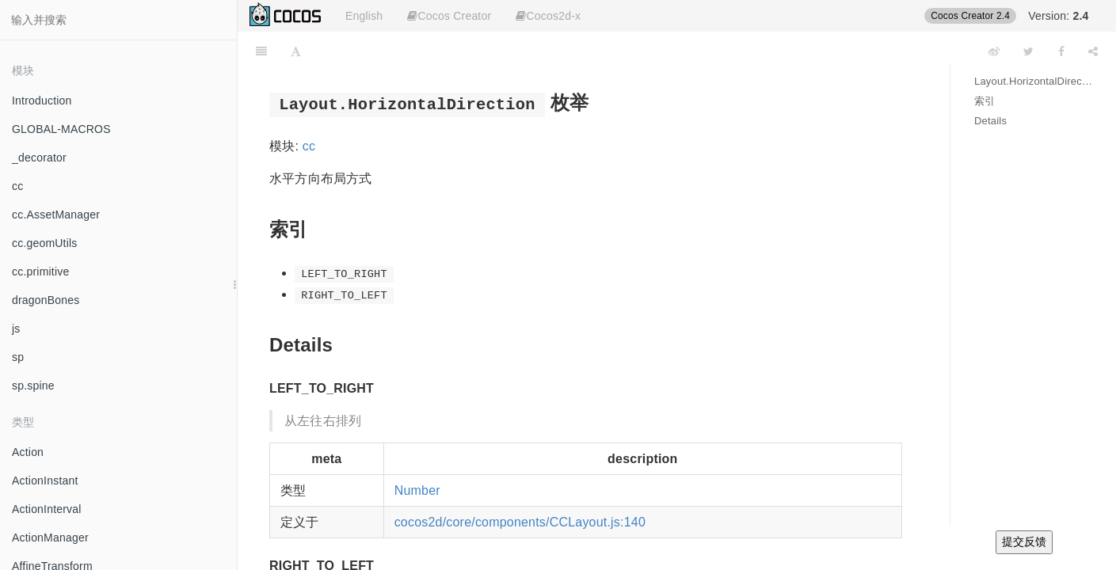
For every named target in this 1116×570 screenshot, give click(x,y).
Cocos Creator (449, 16)
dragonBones (46, 300)
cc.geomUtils (45, 243)
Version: (1058, 16)
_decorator (39, 157)
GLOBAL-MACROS (61, 129)
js (16, 328)
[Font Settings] (296, 51)
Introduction (42, 100)
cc (17, 186)
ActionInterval (47, 509)
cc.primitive (40, 271)
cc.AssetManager (56, 214)
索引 (984, 101)
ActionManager (50, 537)
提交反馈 (1024, 541)
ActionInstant (45, 480)
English (364, 16)
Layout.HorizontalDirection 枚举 (1033, 81)
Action (28, 452)
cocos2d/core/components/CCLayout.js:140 (520, 522)
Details (990, 121)
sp (18, 357)
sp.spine (33, 385)
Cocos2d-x (548, 16)
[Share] (1093, 51)
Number (417, 490)
